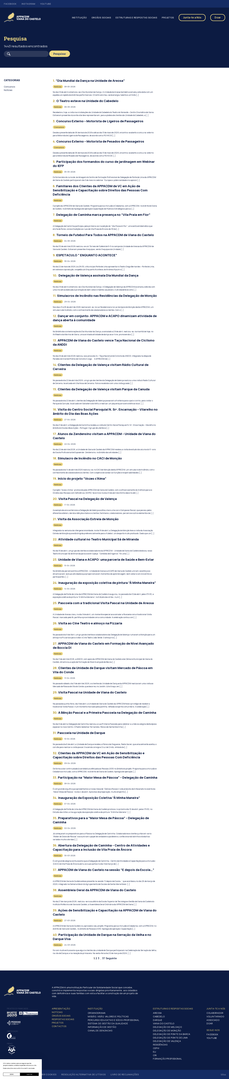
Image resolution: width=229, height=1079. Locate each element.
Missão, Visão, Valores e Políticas (108, 1016)
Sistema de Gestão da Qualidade (108, 1023)
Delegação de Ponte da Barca (171, 1034)
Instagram (28, 3)
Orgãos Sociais (101, 17)
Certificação (12, 1031)
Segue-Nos (213, 1030)
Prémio (9, 1044)
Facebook (10, 3)
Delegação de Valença (167, 1041)
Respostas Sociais (63, 1019)
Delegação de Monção (167, 1030)
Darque (157, 1020)
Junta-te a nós (216, 1008)
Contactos (59, 1026)
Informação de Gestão (102, 1027)
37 (103, 958)
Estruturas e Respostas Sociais (136, 17)
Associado (213, 1020)
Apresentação (61, 1008)
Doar (218, 17)
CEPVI (156, 1048)
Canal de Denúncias (100, 1030)
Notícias (8, 90)
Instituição (79, 17)
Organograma (97, 1012)
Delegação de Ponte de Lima (170, 1037)
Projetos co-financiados (17, 1008)
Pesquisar (59, 53)
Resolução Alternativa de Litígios (83, 1074)
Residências (160, 1044)
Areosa (157, 1012)
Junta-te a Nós (192, 17)
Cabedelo (159, 1016)
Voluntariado (215, 1016)
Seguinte (111, 958)
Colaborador (215, 1012)
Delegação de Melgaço (167, 1027)
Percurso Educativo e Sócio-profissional (113, 1020)
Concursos (9, 86)
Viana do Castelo (163, 1023)
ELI (154, 1051)
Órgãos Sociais (61, 1015)
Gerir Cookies (47, 1074)
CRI (155, 1055)
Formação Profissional (167, 1058)
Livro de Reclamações (125, 1074)
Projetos (168, 17)
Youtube (45, 3)
